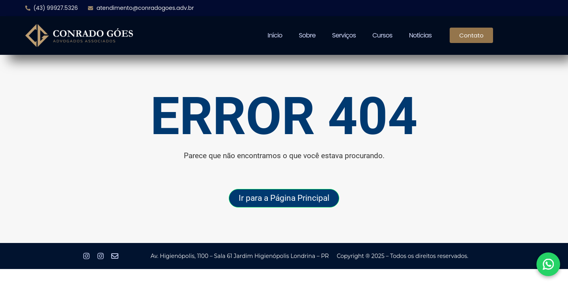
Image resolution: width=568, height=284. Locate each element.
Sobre (307, 35)
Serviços (344, 35)
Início (274, 35)
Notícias (420, 35)
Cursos (382, 35)
